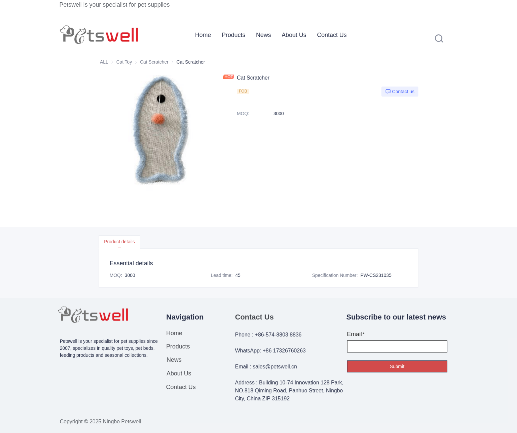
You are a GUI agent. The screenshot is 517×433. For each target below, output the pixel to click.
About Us (294, 35)
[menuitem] (203, 35)
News (263, 35)
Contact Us (332, 35)
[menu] (285, 34)
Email (354, 334)
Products (234, 35)
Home (203, 35)
